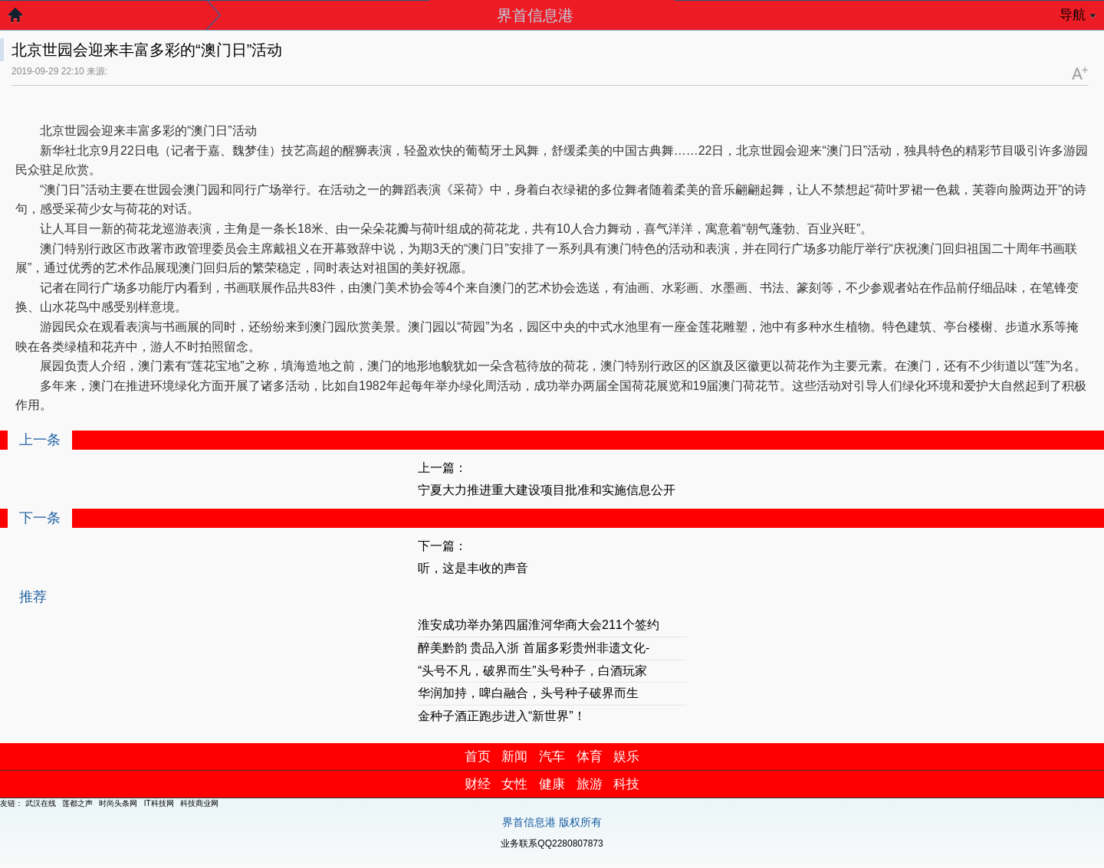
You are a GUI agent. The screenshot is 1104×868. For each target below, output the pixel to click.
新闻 (514, 756)
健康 (552, 784)
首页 (478, 756)
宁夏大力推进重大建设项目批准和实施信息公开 (546, 489)
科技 (626, 784)
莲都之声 (77, 803)
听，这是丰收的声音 (473, 568)
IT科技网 (159, 803)
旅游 (590, 784)
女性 (514, 784)
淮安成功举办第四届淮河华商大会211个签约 (538, 624)
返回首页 (23, 19)
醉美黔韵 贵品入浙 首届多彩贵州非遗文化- (533, 647)
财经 (478, 784)
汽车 (552, 756)
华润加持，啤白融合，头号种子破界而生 (528, 692)
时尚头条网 (118, 803)
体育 (590, 756)
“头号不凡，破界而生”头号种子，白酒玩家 (532, 670)
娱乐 (626, 756)
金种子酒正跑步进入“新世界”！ (502, 715)
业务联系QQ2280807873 (552, 843)
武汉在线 (40, 803)
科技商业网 (199, 803)
